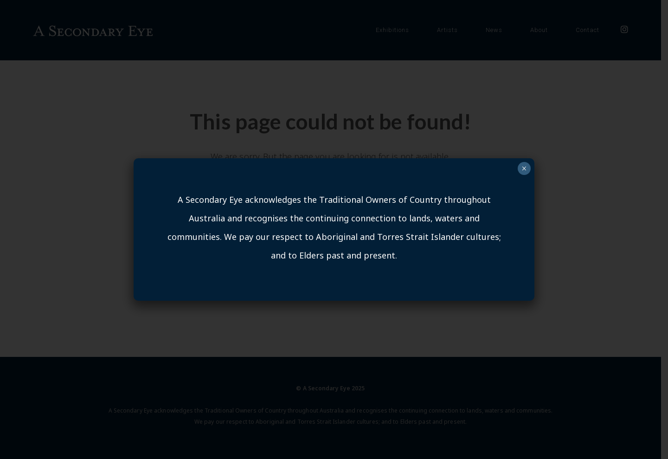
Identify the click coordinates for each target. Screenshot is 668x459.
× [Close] (524, 168)
